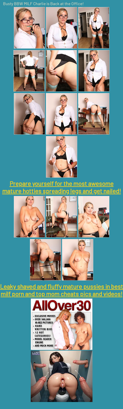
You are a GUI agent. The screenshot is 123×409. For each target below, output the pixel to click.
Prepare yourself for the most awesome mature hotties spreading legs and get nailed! (61, 187)
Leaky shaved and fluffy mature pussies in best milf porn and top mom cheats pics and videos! (61, 290)
